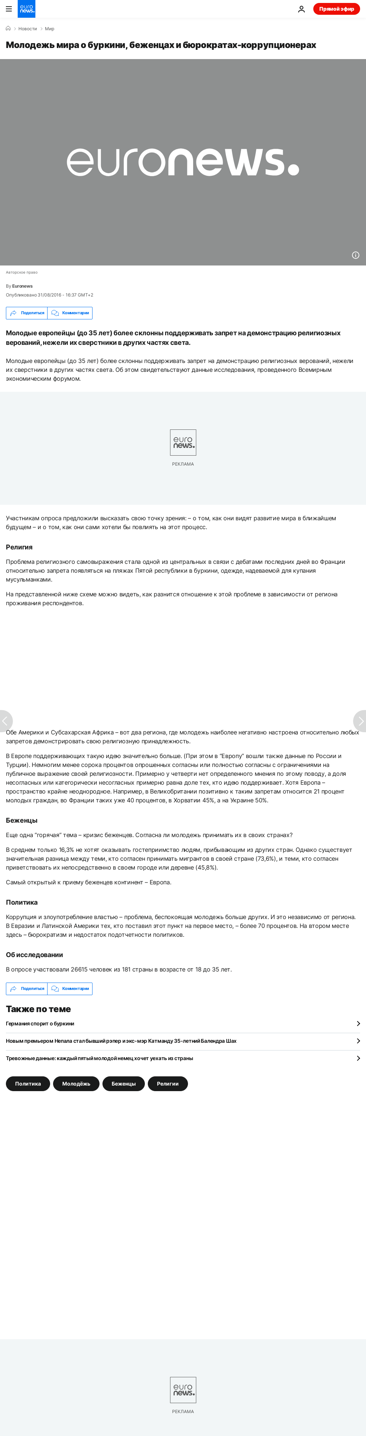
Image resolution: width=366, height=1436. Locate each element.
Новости (27, 29)
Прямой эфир (336, 9)
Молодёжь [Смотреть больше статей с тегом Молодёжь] (76, 1083)
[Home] (8, 28)
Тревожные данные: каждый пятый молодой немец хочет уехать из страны (99, 1058)
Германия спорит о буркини (40, 1023)
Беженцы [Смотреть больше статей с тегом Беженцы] (124, 1083)
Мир (49, 29)
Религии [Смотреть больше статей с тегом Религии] (168, 1083)
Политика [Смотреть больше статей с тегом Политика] (28, 1083)
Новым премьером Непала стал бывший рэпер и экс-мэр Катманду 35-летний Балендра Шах (121, 1041)
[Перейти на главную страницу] (26, 9)
